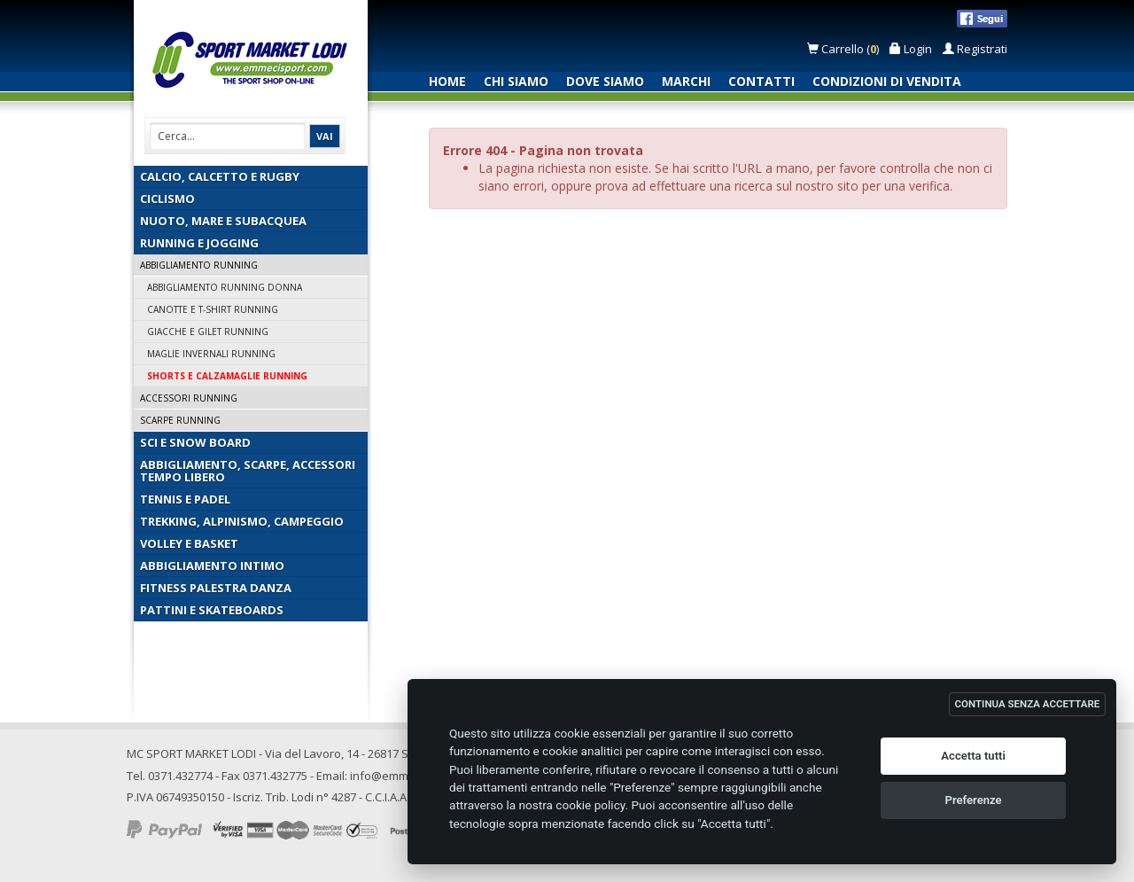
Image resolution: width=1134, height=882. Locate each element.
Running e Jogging (199, 243)
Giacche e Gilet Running (207, 331)
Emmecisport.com (254, 60)
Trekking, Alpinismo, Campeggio (242, 521)
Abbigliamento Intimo (212, 566)
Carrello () (844, 49)
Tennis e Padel (185, 499)
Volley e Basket (189, 543)
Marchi (686, 81)
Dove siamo (605, 81)
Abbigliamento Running (199, 265)
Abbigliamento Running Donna (224, 287)
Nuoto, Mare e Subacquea (223, 221)
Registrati (975, 49)
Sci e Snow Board (195, 442)
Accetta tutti (973, 755)
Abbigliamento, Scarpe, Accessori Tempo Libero (247, 471)
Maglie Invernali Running (211, 353)
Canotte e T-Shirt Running (212, 309)
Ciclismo (167, 199)
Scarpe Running (180, 420)
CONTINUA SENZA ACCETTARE (1027, 704)
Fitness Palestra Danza (215, 588)
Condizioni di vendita (886, 81)
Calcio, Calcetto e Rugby (219, 176)
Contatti (761, 81)
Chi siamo (516, 81)
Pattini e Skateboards (212, 610)
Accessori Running (188, 398)
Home (447, 81)
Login (910, 49)
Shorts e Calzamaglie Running (227, 376)
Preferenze (973, 800)
